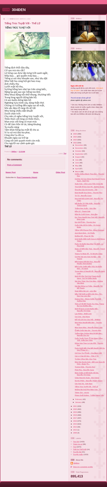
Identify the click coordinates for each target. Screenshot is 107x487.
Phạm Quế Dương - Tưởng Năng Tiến (89, 395)
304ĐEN (19, 10)
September (79, 154)
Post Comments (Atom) (27, 177)
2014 (75, 427)
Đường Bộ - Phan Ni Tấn (84, 236)
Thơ (64, 153)
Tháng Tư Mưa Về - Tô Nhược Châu (88, 254)
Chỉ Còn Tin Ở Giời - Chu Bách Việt (88, 353)
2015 (75, 424)
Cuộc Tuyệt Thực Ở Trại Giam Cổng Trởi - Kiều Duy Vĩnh (88, 339)
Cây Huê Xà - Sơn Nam (83, 384)
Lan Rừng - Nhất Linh (83, 314)
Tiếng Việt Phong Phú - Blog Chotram (89, 230)
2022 (75, 143)
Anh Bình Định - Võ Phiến (85, 233)
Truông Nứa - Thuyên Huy (85, 367)
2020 (75, 409)
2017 (75, 418)
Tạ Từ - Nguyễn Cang (83, 195)
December (79, 145)
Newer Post (11, 172)
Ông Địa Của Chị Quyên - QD (86, 190)
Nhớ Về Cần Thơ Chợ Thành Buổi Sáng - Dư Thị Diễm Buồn (88, 277)
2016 (75, 421)
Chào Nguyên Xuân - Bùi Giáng (87, 378)
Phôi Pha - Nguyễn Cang (84, 370)
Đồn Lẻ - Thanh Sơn (82, 211)
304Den (76, 463)
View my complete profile (83, 467)
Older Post (60, 172)
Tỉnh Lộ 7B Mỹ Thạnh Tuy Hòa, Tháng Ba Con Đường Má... (89, 305)
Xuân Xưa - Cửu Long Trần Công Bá (89, 184)
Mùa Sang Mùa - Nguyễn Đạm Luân (88, 327)
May (77, 166)
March (78, 171)
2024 (75, 137)
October (78, 151)
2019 (75, 412)
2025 (75, 134)
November (79, 148)
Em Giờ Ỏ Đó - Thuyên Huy (85, 222)
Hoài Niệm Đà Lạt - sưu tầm (85, 291)
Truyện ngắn (78, 454)
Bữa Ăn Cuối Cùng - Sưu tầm (86, 214)
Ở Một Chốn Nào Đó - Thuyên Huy (88, 330)
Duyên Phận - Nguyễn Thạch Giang (88, 381)
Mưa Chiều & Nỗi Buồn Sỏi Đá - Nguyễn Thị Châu (87, 374)
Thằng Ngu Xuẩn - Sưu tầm (85, 208)
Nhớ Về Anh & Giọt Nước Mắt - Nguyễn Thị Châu (87, 310)
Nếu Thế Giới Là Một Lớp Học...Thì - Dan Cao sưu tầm (89, 295)
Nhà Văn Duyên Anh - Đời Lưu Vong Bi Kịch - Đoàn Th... (90, 363)
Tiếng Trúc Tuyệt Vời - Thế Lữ (86, 386)
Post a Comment (14, 165)
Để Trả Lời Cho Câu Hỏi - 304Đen (88, 319)
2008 (75, 433)
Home (35, 172)
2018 (75, 415)
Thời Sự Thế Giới (79, 449)
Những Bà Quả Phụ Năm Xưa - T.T (88, 389)
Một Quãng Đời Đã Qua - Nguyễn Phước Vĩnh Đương (87, 262)
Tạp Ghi (76, 442)
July (77, 160)
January (78, 402)
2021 (75, 406)
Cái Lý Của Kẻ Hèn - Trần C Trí (87, 356)
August (78, 157)
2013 (75, 430)
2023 (75, 140)
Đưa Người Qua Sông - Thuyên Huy (88, 193)
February (79, 399)
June (77, 163)
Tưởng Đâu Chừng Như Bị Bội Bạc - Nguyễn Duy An (89, 334)
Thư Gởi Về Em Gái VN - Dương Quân (89, 187)
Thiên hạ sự (77, 444)
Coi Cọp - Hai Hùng (82, 317)
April (77, 168)
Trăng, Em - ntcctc (82, 392)
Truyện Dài (77, 452)
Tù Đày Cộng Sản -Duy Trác (85, 359)
